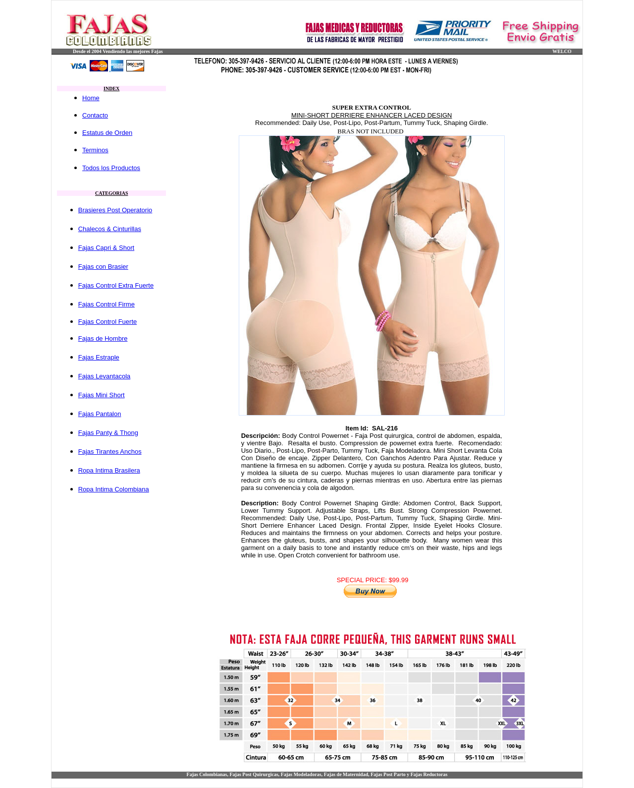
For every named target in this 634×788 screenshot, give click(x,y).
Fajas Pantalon (99, 414)
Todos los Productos (111, 168)
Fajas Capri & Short (106, 247)
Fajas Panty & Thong (108, 432)
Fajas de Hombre (103, 338)
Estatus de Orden (107, 132)
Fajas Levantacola (104, 376)
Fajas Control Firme (106, 304)
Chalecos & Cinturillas (109, 229)
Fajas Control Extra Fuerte (116, 285)
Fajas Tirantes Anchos (110, 451)
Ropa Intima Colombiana (113, 489)
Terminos (95, 150)
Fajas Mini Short (101, 395)
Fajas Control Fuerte (107, 321)
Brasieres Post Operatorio (115, 210)
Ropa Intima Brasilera (109, 470)
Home (91, 98)
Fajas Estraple (98, 357)
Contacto (95, 115)
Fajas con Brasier (103, 266)
